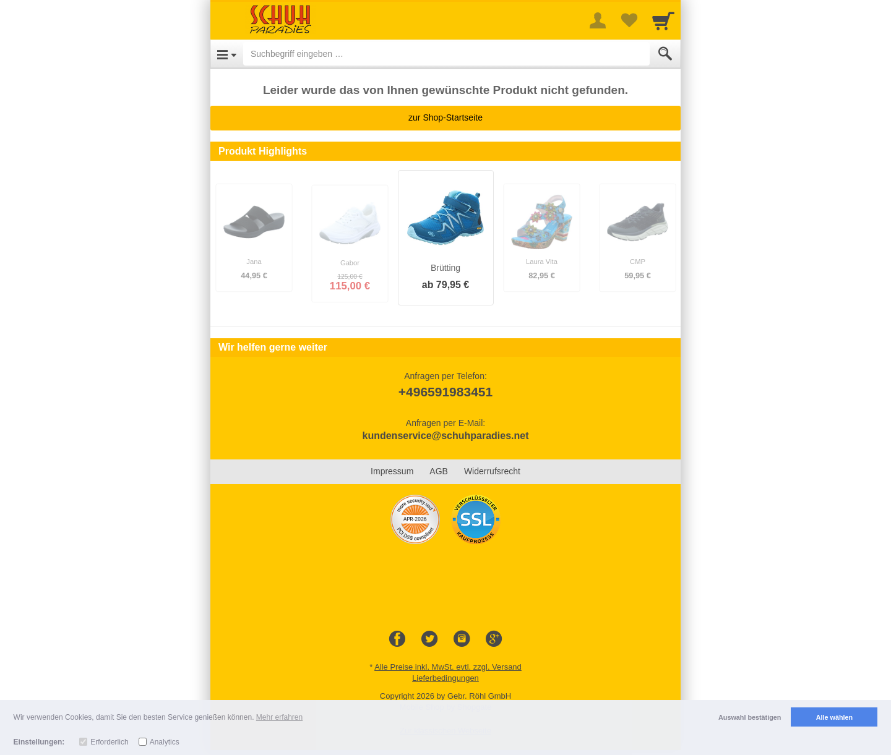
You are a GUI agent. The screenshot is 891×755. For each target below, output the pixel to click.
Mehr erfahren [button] (279, 717)
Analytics (164, 742)
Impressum (392, 471)
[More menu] (597, 20)
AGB (438, 471)
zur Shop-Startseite (445, 117)
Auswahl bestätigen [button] (749, 717)
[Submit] (665, 54)
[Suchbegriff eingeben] (446, 54)
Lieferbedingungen (445, 678)
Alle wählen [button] (834, 717)
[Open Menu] (226, 54)
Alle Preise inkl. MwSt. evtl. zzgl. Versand (448, 667)
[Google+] (494, 639)
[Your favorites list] (628, 20)
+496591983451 (445, 392)
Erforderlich (109, 742)
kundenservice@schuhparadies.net (445, 435)
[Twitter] (429, 639)
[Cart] (663, 20)
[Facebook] (397, 639)
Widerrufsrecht (492, 471)
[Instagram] (462, 639)
